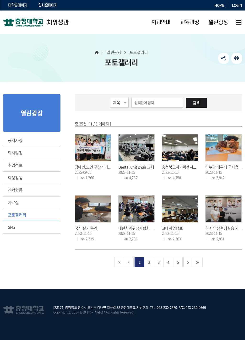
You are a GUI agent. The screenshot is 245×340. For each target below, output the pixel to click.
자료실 (13, 202)
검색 (196, 103)
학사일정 (15, 153)
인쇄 (236, 58)
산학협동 (15, 190)
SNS (11, 227)
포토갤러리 (17, 215)
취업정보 (15, 165)
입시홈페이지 (47, 5)
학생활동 (15, 178)
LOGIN (237, 5)
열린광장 (114, 52)
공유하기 (223, 58)
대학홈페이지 (17, 5)
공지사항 (15, 140)
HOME (219, 5)
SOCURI (75, 5)
